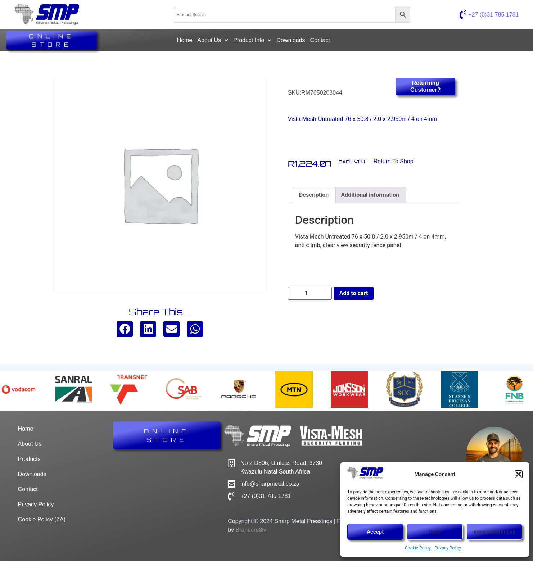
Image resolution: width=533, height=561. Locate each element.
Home (185, 40)
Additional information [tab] (370, 194)
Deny (435, 532)
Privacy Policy (447, 548)
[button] (518, 474)
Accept (375, 532)
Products (29, 459)
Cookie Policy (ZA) (42, 519)
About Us (212, 40)
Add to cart (353, 293)
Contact (320, 40)
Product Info (252, 40)
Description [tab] (314, 194)
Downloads (290, 40)
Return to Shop (394, 161)
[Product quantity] (310, 293)
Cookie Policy (418, 548)
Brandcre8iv (250, 530)
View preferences (494, 532)
